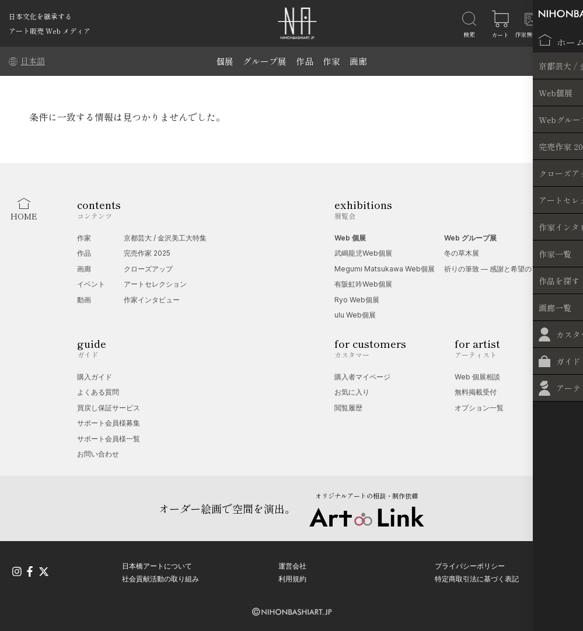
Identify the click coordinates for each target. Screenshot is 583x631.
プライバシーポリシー (470, 564)
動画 (84, 299)
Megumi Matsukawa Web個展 (384, 268)
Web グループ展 (470, 237)
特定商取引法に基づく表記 (477, 577)
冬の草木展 (461, 253)
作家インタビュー (152, 299)
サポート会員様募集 (108, 423)
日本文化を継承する (40, 16)
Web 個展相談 (477, 376)
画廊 (358, 61)
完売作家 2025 (147, 253)
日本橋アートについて (157, 564)
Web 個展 (350, 237)
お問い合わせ (98, 453)
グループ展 (265, 61)
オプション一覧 (479, 407)
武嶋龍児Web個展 (363, 253)
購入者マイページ (362, 376)
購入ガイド (94, 376)
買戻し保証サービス (108, 407)
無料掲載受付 (476, 392)
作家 (331, 61)
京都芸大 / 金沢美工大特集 (165, 237)
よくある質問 (98, 392)
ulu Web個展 (355, 315)
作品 (304, 61)
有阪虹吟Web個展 (363, 284)
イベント (91, 284)
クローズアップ (148, 268)
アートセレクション (155, 284)
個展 (224, 61)
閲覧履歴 (348, 407)
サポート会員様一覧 (108, 438)
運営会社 (292, 564)
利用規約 (292, 577)
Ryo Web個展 (356, 299)
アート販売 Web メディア (49, 31)
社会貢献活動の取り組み (160, 577)
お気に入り (351, 392)
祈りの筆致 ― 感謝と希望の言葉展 (498, 268)
